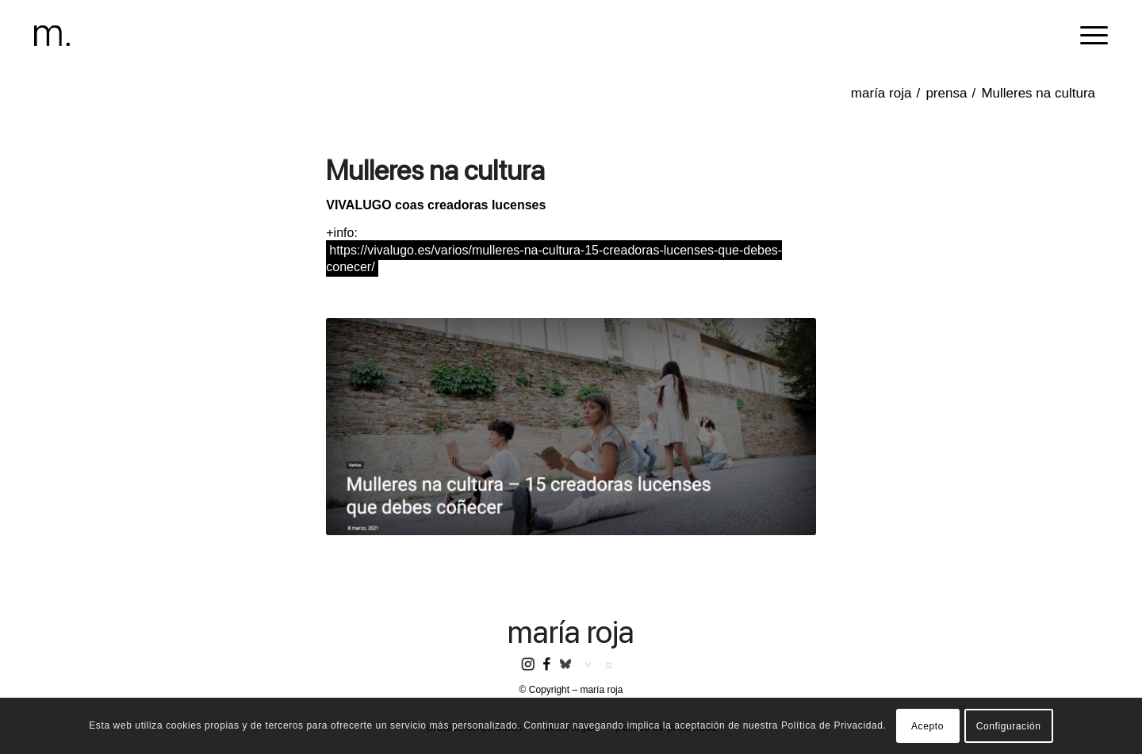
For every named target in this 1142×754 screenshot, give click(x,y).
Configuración (1008, 726)
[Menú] (1089, 35)
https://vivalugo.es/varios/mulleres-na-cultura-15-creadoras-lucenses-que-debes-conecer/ (554, 258)
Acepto (927, 726)
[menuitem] (1089, 35)
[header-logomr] (52, 35)
